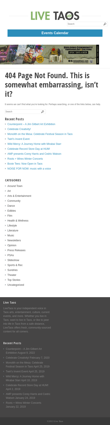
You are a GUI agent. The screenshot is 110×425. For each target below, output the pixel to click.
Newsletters (14, 240)
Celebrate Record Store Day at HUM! (29, 148)
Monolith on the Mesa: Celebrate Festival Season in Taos (40, 134)
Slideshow (13, 260)
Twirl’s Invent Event (19, 139)
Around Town (15, 186)
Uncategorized (16, 284)
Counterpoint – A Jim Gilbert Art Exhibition (31, 124)
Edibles (12, 210)
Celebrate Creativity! (19, 129)
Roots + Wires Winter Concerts (25, 158)
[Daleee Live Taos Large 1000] (49, 63)
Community (14, 200)
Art (9, 191)
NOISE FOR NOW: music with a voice (29, 168)
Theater (12, 275)
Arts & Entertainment (19, 195)
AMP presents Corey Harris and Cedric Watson (34, 153)
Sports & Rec (15, 265)
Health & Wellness (18, 220)
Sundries (13, 270)
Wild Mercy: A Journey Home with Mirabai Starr (34, 143)
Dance (11, 205)
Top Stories (14, 279)
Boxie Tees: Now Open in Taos (25, 163)
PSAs (11, 255)
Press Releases (17, 250)
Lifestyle (12, 225)
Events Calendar (54, 33)
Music (11, 235)
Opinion (12, 245)
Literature (13, 230)
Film (10, 215)
